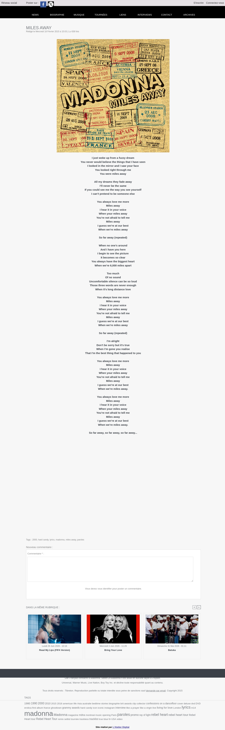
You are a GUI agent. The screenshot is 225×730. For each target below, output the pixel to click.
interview (121, 707)
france (47, 707)
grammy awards (71, 707)
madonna (60, 539)
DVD (198, 703)
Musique (79, 14)
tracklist (93, 719)
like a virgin (146, 707)
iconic (101, 707)
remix (61, 719)
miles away (71, 539)
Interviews (145, 14)
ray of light (145, 715)
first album (37, 707)
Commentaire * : (35, 553)
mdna (82, 715)
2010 (48, 703)
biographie (114, 703)
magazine (73, 715)
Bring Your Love (113, 650)
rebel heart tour (178, 714)
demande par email (156, 690)
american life (70, 703)
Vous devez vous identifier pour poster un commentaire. (113, 588)
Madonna (60, 715)
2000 (34, 539)
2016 (59, 703)
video (120, 719)
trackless (84, 719)
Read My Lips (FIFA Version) (54, 650)
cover (180, 703)
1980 (27, 703)
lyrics (52, 539)
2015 (54, 703)
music (98, 715)
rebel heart (159, 715)
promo (135, 714)
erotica (28, 707)
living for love (165, 707)
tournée (75, 719)
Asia (79, 703)
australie (86, 703)
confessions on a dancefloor (161, 703)
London (177, 707)
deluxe (187, 703)
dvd (193, 703)
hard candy (43, 539)
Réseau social (9, 2)
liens (123, 14)
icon (95, 707)
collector (141, 703)
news (35, 14)
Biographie (57, 14)
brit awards (126, 703)
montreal (90, 715)
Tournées (101, 14)
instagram (109, 707)
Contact (166, 14)
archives (189, 14)
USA (113, 719)
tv (110, 719)
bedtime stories (100, 703)
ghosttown (56, 707)
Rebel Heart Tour (46, 718)
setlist (67, 719)
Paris (114, 715)
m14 (193, 707)
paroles (80, 539)
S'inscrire (199, 2)
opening (106, 715)
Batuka (172, 650)
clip (134, 703)
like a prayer (132, 707)
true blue (103, 719)
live (154, 707)
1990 (34, 703)
